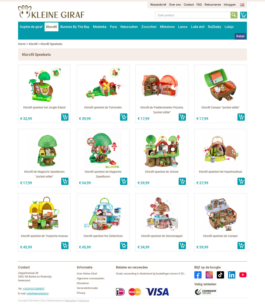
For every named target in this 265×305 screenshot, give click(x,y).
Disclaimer (83, 283)
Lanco (183, 27)
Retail (240, 36)
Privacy (81, 292)
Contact (189, 4)
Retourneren (213, 4)
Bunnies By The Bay (74, 27)
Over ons (175, 4)
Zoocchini (148, 27)
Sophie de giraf (31, 27)
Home (21, 44)
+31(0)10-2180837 (33, 288)
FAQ (199, 4)
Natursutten (129, 27)
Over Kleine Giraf (87, 273)
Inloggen (230, 4)
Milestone (167, 27)
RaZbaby (214, 27)
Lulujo (229, 27)
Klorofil (51, 27)
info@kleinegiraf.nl (37, 293)
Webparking (71, 300)
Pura (113, 27)
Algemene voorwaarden (90, 278)
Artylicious (84, 300)
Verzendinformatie (87, 288)
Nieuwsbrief (158, 4)
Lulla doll (197, 27)
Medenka (99, 27)
